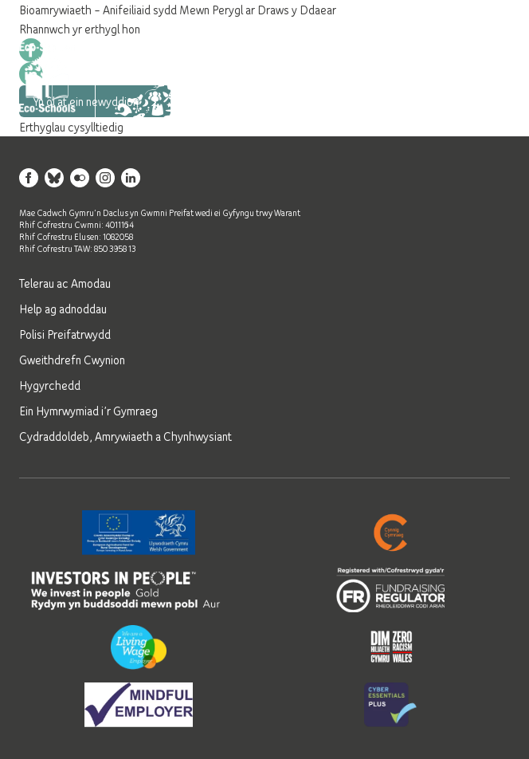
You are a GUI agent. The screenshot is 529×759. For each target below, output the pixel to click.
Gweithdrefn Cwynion (72, 360)
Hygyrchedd (49, 385)
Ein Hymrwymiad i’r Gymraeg (88, 411)
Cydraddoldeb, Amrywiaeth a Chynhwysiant (125, 436)
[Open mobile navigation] (491, 77)
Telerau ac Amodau (65, 283)
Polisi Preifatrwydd (65, 334)
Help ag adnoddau (63, 309)
